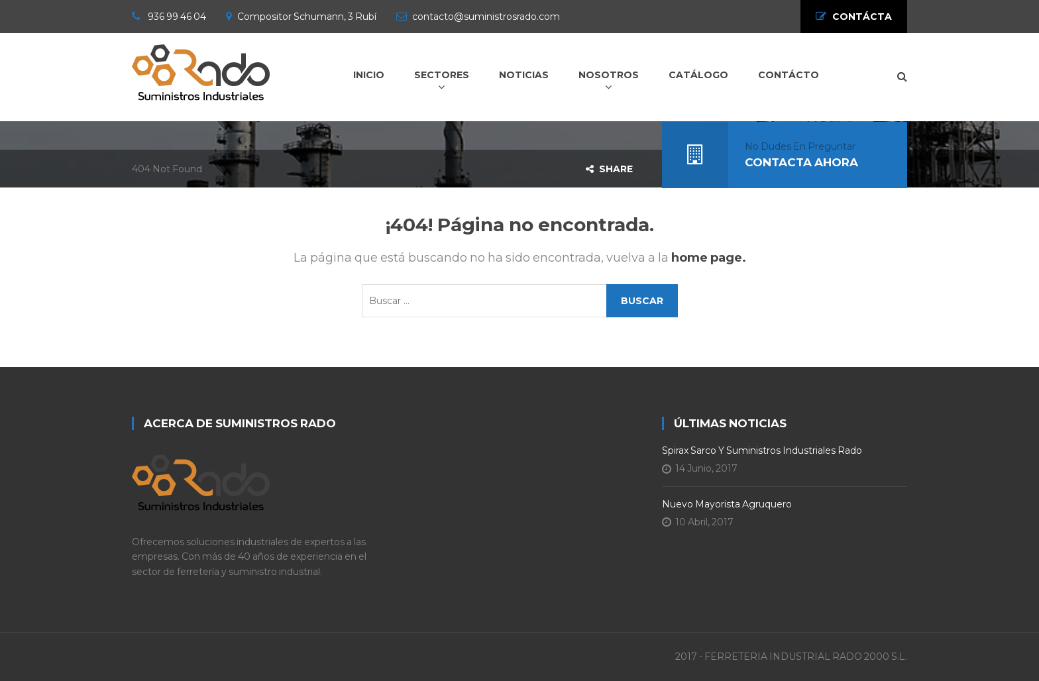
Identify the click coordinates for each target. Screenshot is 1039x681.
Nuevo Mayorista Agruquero (727, 504)
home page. (708, 257)
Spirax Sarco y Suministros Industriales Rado (762, 450)
